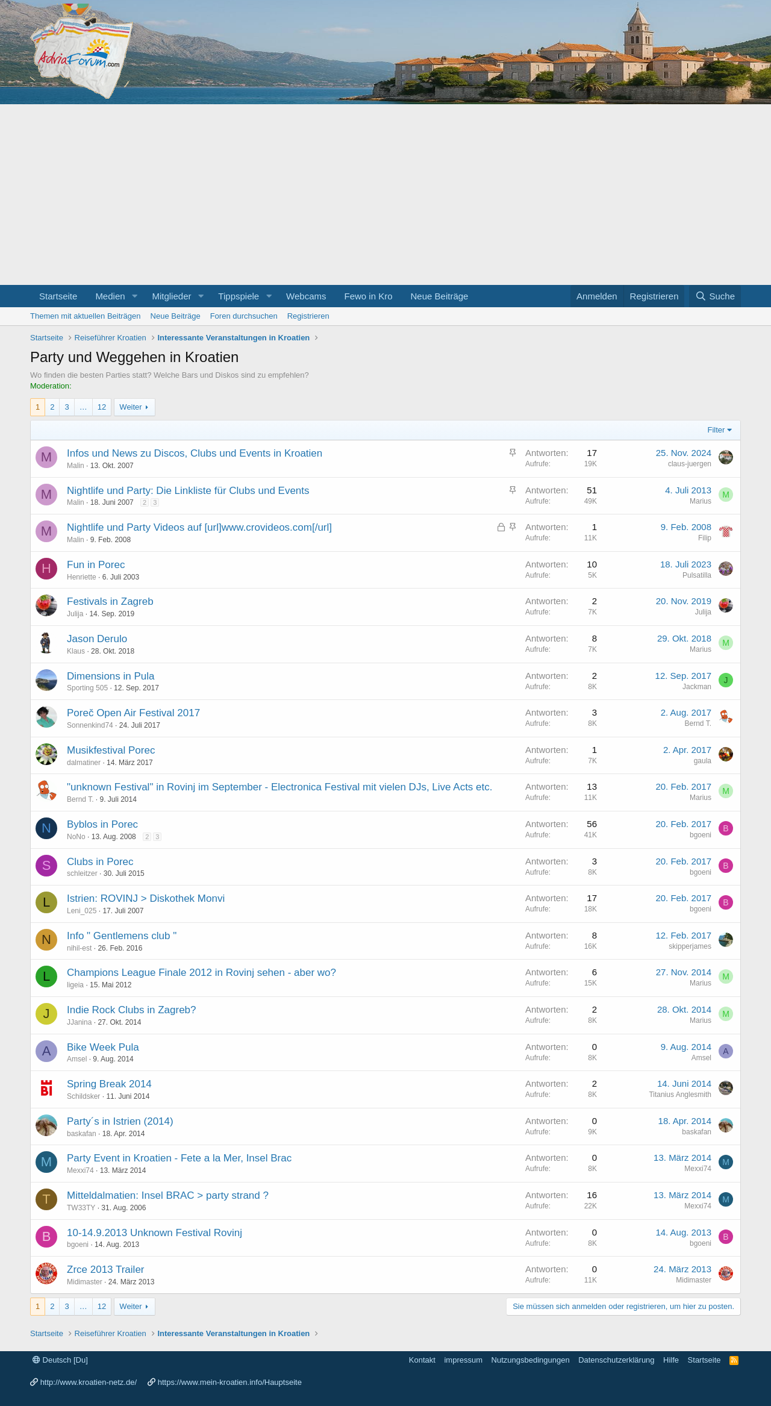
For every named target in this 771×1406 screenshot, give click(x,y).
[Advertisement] (385, 194)
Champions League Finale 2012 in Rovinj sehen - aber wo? (201, 972)
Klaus (76, 651)
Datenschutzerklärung (616, 1359)
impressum (463, 1359)
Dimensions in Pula (111, 676)
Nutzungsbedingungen (531, 1359)
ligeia (75, 985)
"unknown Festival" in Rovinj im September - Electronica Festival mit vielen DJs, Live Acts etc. (280, 787)
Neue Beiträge (440, 296)
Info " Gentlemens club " (121, 936)
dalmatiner (84, 762)
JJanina (79, 1022)
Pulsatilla (696, 575)
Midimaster (84, 1282)
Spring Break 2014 (109, 1084)
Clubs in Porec (100, 861)
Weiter (130, 406)
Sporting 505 (87, 688)
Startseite (58, 296)
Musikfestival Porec (111, 750)
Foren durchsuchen (244, 315)
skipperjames (690, 946)
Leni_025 (81, 911)
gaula (702, 761)
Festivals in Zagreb (110, 601)
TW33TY (81, 1208)
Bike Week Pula (103, 1047)
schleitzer (82, 873)
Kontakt (422, 1359)
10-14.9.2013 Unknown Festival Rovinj (154, 1233)
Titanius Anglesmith (680, 1094)
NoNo (76, 837)
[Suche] (715, 296)
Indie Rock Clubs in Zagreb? (131, 1010)
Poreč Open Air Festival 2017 (133, 713)
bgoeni (700, 835)
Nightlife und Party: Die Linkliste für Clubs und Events (188, 490)
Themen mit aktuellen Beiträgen (85, 315)
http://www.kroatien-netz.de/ (88, 1382)
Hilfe (671, 1359)
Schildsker (83, 1096)
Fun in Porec (96, 564)
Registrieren (308, 315)
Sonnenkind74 (90, 725)
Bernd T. (698, 723)
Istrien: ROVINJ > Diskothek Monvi (146, 898)
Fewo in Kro (368, 296)
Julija (75, 614)
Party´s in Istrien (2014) (120, 1121)
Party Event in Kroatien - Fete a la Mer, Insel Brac (179, 1158)
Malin (75, 465)
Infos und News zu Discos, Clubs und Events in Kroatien (194, 453)
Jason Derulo (97, 639)
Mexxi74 (80, 1170)
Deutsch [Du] (60, 1359)
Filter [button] (716, 429)
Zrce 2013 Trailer (106, 1269)
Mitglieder (171, 296)
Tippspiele (238, 296)
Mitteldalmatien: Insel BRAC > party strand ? (168, 1195)
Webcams (306, 296)
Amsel (77, 1059)
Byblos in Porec (102, 824)
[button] (134, 296)
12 (102, 406)
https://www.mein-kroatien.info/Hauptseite (230, 1382)
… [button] (83, 406)
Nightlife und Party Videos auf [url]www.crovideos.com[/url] (199, 527)
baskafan (81, 1133)
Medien (110, 296)
